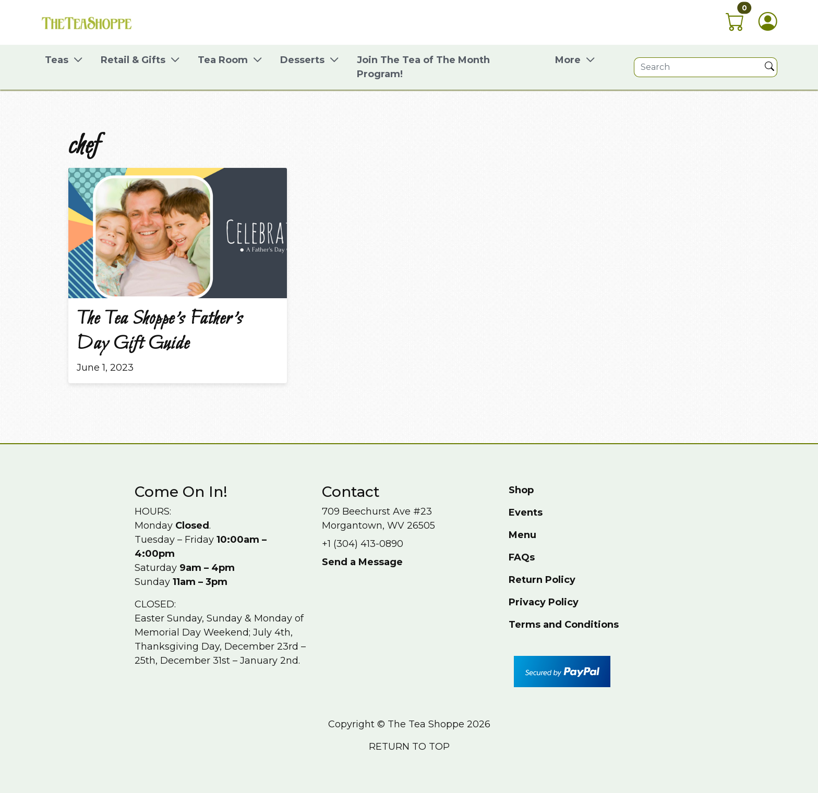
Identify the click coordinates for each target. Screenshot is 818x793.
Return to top (409, 746)
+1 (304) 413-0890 (362, 544)
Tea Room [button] (223, 60)
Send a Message (362, 562)
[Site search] (698, 67)
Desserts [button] (302, 60)
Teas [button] (56, 60)
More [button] (568, 60)
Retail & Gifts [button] (133, 60)
